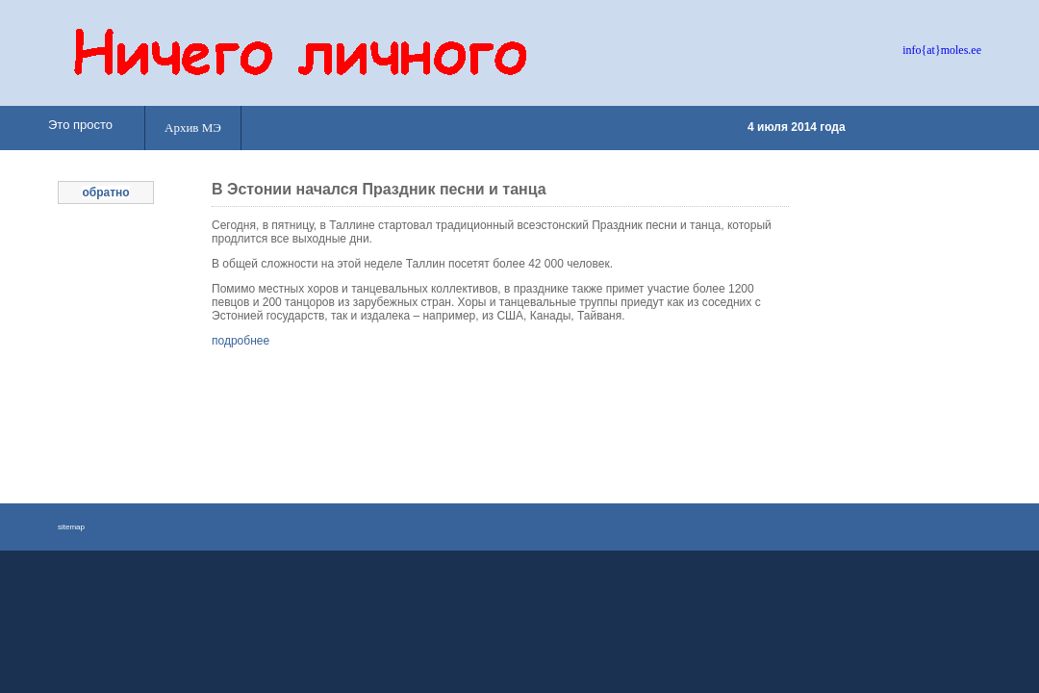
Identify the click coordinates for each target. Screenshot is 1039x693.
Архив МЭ (193, 127)
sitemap (71, 527)
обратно (105, 192)
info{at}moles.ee (941, 50)
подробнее (240, 340)
